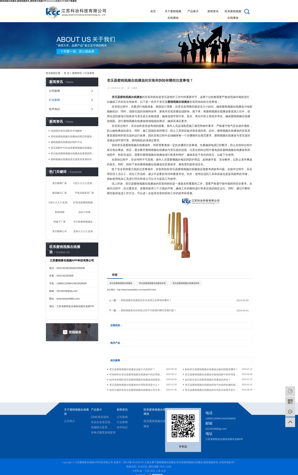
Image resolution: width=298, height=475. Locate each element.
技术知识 (54, 109)
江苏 (147, 471)
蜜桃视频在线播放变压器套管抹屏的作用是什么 (73, 159)
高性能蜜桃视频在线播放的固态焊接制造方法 (73, 136)
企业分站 (142, 466)
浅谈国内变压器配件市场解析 (66, 130)
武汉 (152, 471)
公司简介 (69, 421)
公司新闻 (54, 90)
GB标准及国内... (101, 417)
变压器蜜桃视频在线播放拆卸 (185, 283)
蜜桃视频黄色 (210, 462)
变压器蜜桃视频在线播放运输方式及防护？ (132, 369)
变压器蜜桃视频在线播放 (120, 283)
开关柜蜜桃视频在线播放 (84, 221)
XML (169, 466)
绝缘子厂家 (60, 221)
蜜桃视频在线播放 (166, 462)
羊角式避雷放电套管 (103, 432)
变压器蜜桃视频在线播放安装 (152, 283)
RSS (162, 466)
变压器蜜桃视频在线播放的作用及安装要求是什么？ (212, 390)
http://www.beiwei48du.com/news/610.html (136, 290)
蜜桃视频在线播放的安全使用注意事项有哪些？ (146, 300)
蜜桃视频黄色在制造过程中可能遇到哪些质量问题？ (148, 310)
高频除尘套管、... (101, 427)
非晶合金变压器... (101, 422)
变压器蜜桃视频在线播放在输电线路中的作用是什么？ (214, 374)
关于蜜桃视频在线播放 (173, 12)
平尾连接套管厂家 (84, 192)
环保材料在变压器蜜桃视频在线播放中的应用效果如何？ (139, 374)
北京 (163, 471)
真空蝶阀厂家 (59, 183)
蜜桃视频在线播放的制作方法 (66, 142)
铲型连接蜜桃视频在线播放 (84, 202)
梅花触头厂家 (59, 192)
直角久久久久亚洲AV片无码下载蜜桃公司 (84, 231)
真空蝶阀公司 (59, 231)
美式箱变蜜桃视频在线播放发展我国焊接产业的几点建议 (73, 153)
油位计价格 (84, 212)
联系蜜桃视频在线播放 (233, 12)
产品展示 (192, 11)
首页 (153, 11)
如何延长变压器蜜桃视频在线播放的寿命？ (208, 379)
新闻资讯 (212, 11)
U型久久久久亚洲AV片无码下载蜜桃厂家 (60, 202)
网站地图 (154, 466)
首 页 (66, 73)
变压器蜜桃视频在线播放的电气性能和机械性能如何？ (214, 384)
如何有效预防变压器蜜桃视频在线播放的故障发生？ (137, 379)
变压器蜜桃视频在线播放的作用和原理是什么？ (134, 384)
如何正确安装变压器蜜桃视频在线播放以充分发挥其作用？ (140, 390)
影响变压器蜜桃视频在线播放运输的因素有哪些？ (211, 369)
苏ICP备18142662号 (133, 462)
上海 (158, 471)
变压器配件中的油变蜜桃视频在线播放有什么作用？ (73, 147)
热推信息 (131, 466)
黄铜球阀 (59, 212)
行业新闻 (89, 73)
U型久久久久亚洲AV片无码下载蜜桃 (84, 183)
